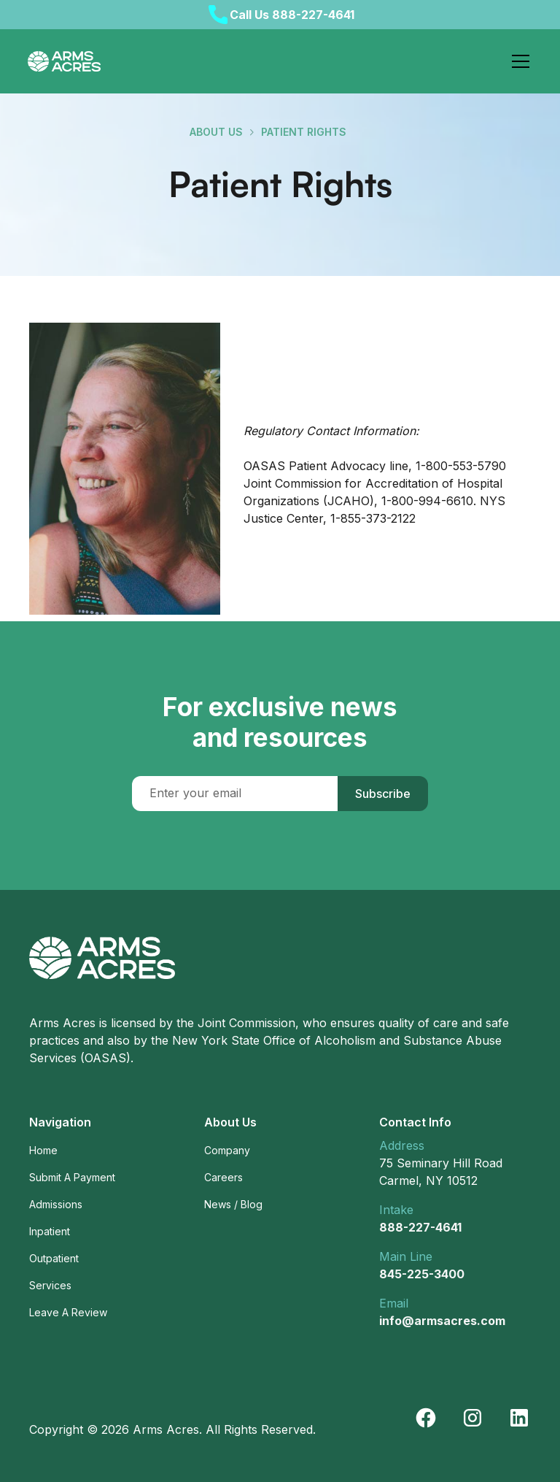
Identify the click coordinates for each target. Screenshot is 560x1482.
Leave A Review (68, 1312)
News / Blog (233, 1204)
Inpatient (49, 1231)
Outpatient (54, 1258)
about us (216, 132)
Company (227, 1150)
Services (50, 1285)
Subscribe (383, 793)
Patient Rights (303, 132)
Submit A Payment (72, 1177)
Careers (223, 1177)
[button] (517, 61)
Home (43, 1150)
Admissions (55, 1204)
